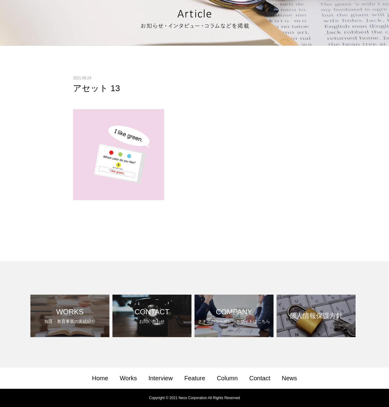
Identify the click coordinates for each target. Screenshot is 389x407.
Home (100, 378)
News (289, 378)
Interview (160, 378)
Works (128, 378)
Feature (194, 378)
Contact (259, 378)
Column (227, 378)
